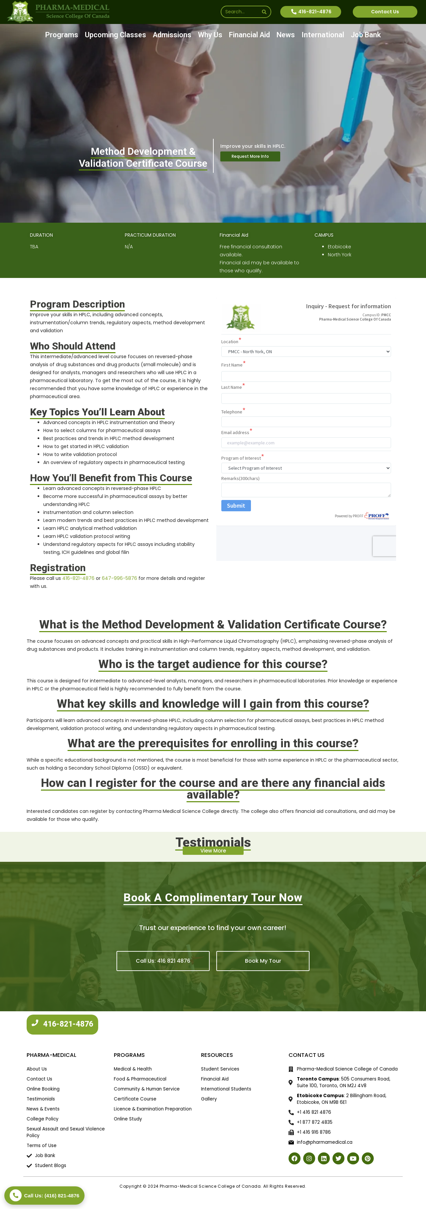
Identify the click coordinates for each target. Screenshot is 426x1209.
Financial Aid (249, 35)
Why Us (210, 35)
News (286, 35)
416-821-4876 (78, 578)
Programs (61, 35)
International (323, 35)
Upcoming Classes (115, 35)
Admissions (172, 35)
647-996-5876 (119, 578)
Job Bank (366, 35)
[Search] (264, 11)
